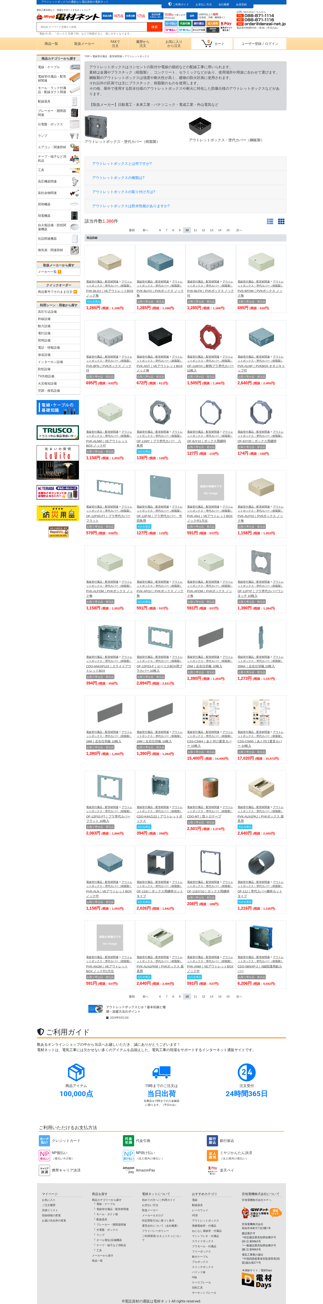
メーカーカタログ (153, 1215)
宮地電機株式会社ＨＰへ (256, 1200)
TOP (87, 56)
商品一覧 (51, 44)
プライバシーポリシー (155, 1230)
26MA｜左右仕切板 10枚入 (256, 666)
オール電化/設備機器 (109, 1240)
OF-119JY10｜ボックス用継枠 (208, 891)
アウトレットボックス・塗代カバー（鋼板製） (226, 128)
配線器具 (101, 1219)
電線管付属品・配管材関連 (102, 281)
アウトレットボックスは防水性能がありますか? (131, 206)
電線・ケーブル (105, 1204)
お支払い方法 (204, 4)
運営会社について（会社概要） (161, 1225)
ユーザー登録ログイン (259, 44)
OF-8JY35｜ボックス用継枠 (257, 441)
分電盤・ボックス (107, 1229)
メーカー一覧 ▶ (49, 272)
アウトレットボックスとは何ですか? (122, 163)
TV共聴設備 (46, 376)
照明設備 (44, 340)
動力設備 (44, 326)
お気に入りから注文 (174, 44)
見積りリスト (50, 1210)
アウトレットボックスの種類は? (118, 178)
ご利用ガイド (181, 4)
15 (227, 230)
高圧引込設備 (47, 311)
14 (219, 230)
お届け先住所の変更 (54, 1220)
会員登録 (241, 4)
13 (211, 230)
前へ (145, 230)
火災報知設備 (47, 383)
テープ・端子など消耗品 (111, 1245)
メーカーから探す (102, 1255)
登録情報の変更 (51, 1215)
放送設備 (44, 354)
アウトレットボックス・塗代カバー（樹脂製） (122, 129)
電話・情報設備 (49, 347)
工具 (99, 1250)
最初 (132, 230)
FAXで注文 (115, 44)
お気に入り (48, 1200)
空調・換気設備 (49, 390)
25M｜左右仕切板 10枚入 (204, 666)
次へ (239, 230)
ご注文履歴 (48, 1205)
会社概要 (223, 4)
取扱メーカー (84, 44)
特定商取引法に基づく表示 (158, 1220)
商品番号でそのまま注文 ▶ (57, 291)
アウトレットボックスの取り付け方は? (123, 192)
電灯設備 (44, 333)
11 (195, 230)
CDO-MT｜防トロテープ (204, 816)
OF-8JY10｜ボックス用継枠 (206, 441)
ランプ (100, 1235)
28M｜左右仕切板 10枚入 (103, 741)
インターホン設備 (50, 362)
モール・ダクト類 (107, 1214)
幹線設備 (44, 319)
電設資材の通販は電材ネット (163, 1301)
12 (203, 230)
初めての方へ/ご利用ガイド (158, 1200)
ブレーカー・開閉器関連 (111, 1224)
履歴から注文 (143, 44)
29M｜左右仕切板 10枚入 (154, 741)
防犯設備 (44, 369)
